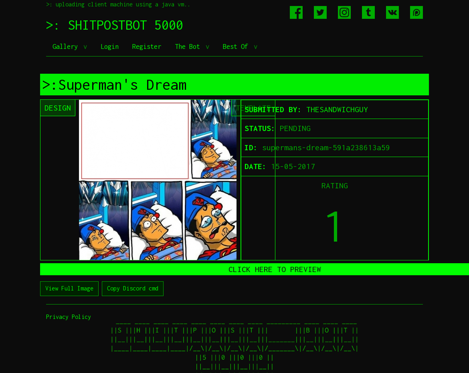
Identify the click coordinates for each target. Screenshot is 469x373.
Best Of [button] (237, 46)
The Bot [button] (189, 46)
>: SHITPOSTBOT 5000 (114, 24)
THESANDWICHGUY (337, 109)
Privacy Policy (68, 316)
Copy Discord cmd (132, 288)
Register (146, 46)
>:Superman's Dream (114, 84)
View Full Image (69, 288)
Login (110, 46)
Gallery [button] (67, 46)
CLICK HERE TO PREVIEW (274, 269)
